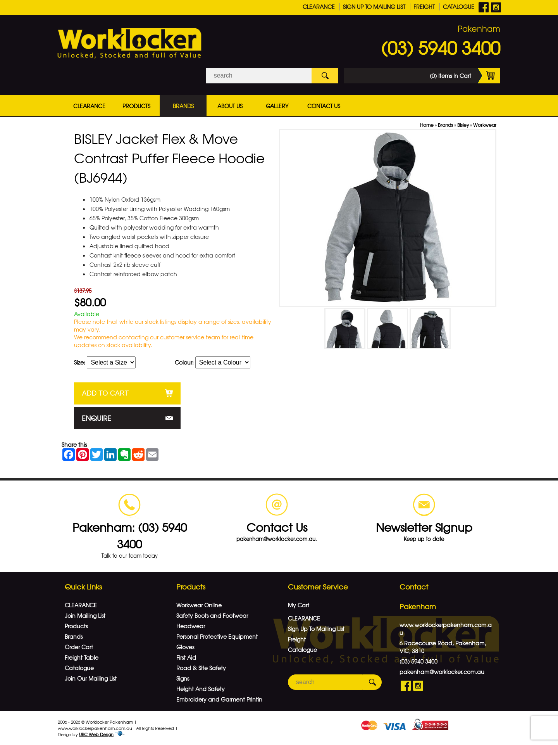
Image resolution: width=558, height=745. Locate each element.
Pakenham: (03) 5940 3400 (129, 535)
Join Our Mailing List (91, 678)
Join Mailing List (85, 615)
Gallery (277, 106)
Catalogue (458, 6)
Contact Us (323, 106)
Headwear (190, 626)
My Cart (298, 605)
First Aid (186, 657)
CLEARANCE (319, 6)
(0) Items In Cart (465, 75)
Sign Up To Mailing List (374, 6)
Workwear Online (199, 605)
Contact (414, 586)
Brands (183, 106)
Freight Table (81, 657)
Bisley (463, 124)
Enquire (96, 418)
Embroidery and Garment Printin (219, 699)
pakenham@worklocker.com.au (442, 672)
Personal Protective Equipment (217, 636)
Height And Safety (200, 689)
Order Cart (79, 647)
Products (136, 106)
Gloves (185, 647)
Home (427, 124)
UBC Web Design (96, 734)
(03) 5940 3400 (440, 47)
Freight (424, 6)
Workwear (484, 124)
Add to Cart (105, 393)
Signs (182, 678)
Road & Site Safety (201, 668)
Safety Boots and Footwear (212, 615)
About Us (230, 106)
